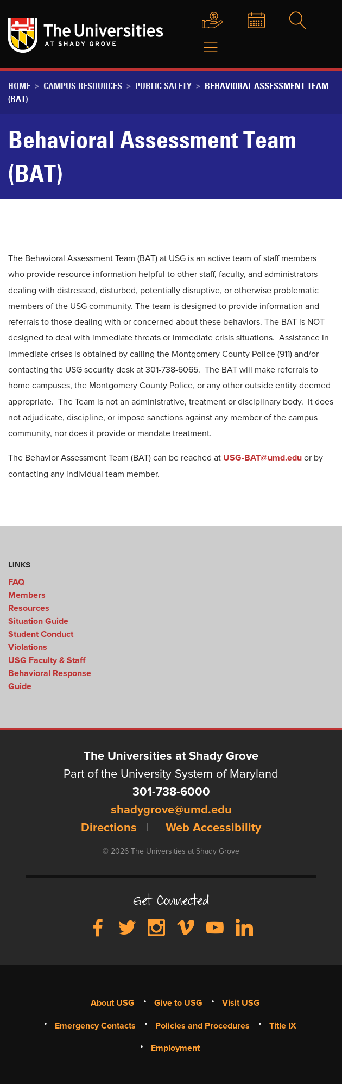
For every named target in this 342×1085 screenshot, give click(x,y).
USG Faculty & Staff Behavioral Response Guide (49, 673)
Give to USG (208, 21)
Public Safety (163, 85)
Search (297, 21)
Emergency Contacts (95, 1025)
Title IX (282, 1025)
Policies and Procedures (202, 1025)
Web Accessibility (213, 828)
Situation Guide (38, 621)
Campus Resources (82, 85)
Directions (109, 828)
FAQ (16, 582)
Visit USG (241, 1003)
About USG (113, 1003)
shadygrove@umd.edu (171, 810)
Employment (175, 1048)
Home (19, 85)
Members (27, 595)
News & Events (253, 21)
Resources (28, 608)
